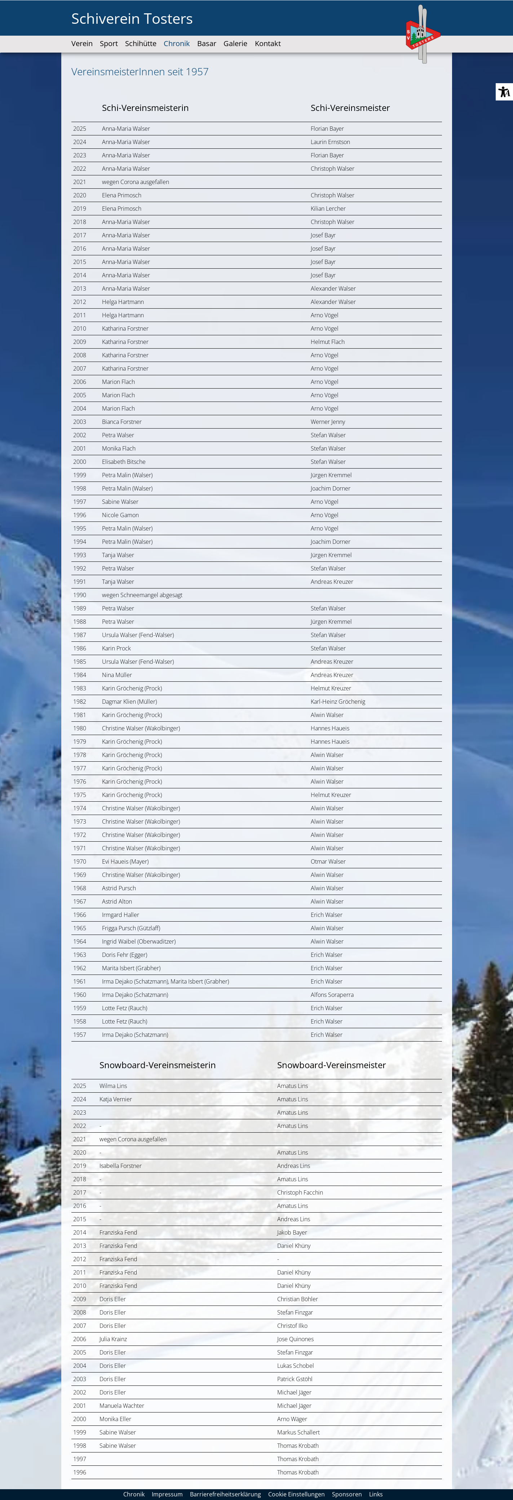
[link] (82, 37)
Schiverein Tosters (132, 18)
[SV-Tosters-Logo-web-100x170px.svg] (424, 34)
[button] (504, 91)
